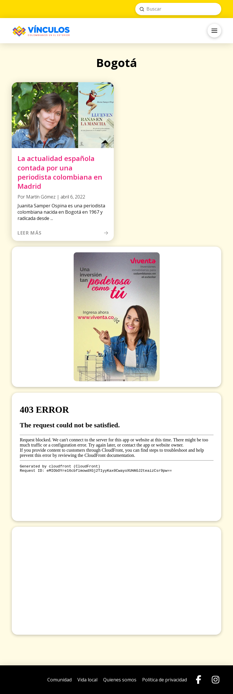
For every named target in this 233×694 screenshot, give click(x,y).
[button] (214, 31)
